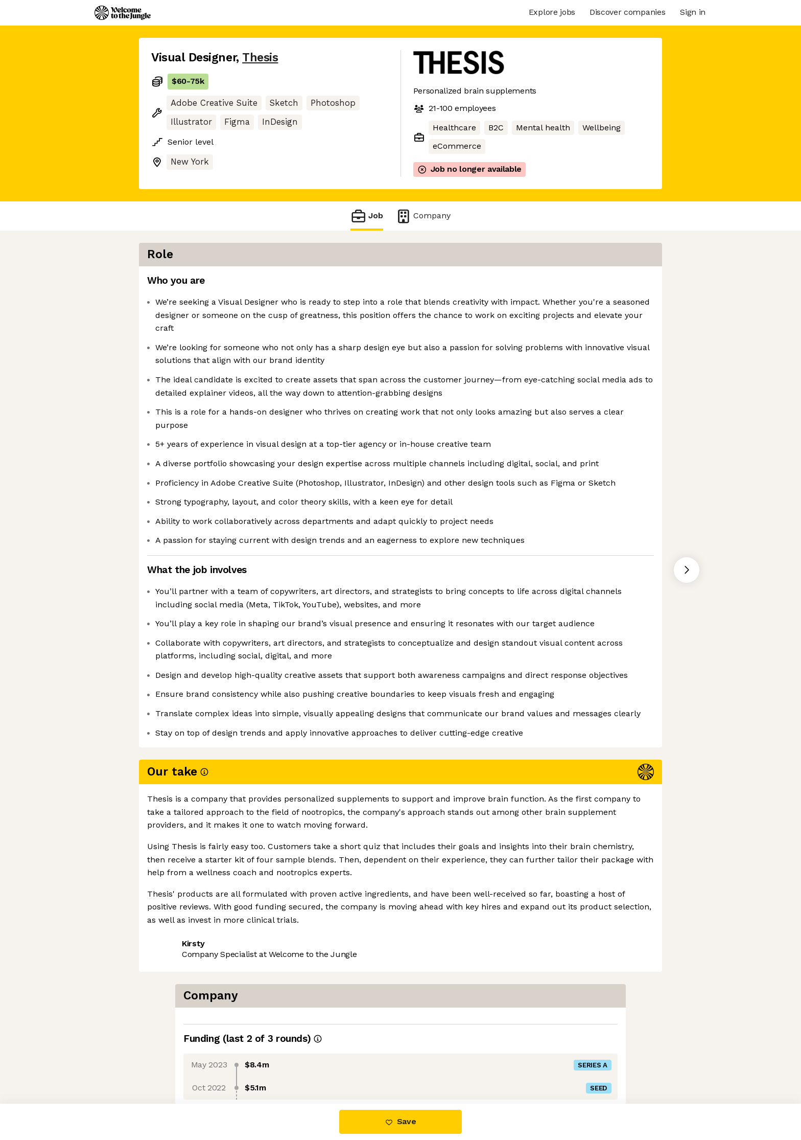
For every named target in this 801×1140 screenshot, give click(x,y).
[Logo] (123, 13)
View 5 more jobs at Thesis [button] (277, 1060)
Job (366, 216)
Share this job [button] (179, 1060)
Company (423, 216)
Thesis (260, 57)
